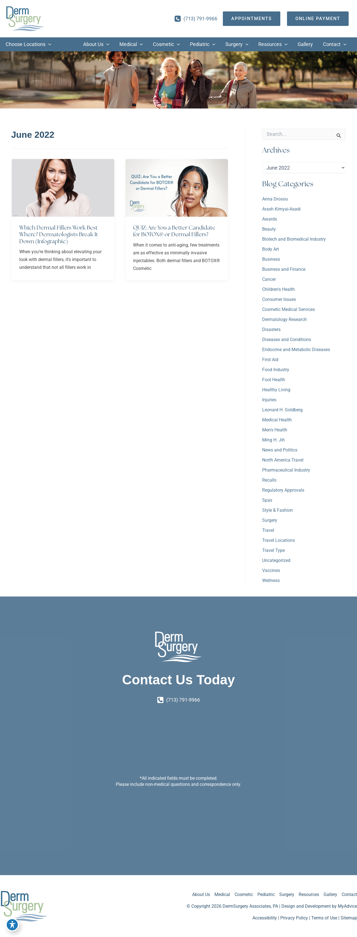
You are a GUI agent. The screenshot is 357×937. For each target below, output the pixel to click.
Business (271, 259)
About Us (201, 894)
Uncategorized (276, 560)
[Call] (196, 19)
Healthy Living (276, 389)
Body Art (270, 249)
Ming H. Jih (273, 440)
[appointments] (251, 18)
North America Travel (282, 460)
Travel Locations (278, 540)
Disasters (271, 329)
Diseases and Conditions (286, 339)
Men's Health (274, 430)
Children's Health (278, 289)
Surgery (269, 520)
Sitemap (349, 918)
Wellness (271, 580)
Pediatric (266, 894)
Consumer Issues (279, 299)
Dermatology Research (284, 319)
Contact (349, 894)
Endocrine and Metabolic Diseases (296, 349)
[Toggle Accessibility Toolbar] (12, 924)
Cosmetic (244, 894)
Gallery (330, 894)
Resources (309, 894)
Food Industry (275, 369)
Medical (222, 894)
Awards (269, 219)
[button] (48, 44)
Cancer (269, 279)
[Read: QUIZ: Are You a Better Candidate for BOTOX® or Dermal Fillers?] (177, 187)
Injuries (269, 399)
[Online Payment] (318, 18)
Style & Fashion (277, 510)
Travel (268, 530)
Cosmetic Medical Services (288, 309)
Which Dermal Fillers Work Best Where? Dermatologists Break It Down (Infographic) (58, 234)
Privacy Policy (294, 918)
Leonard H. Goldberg (282, 409)
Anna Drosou (275, 199)
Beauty (269, 229)
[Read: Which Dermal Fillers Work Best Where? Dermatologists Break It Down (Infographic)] (63, 187)
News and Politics (279, 450)
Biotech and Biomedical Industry (294, 239)
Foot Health (273, 379)
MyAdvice (347, 906)
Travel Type (273, 550)
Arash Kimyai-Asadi (281, 209)
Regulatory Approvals (283, 490)
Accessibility (264, 918)
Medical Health (277, 419)
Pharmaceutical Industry (286, 470)
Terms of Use (324, 918)
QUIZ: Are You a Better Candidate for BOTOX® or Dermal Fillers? (174, 231)
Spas (267, 500)
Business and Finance (283, 269)
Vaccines (271, 570)
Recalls (269, 480)
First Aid (270, 359)
